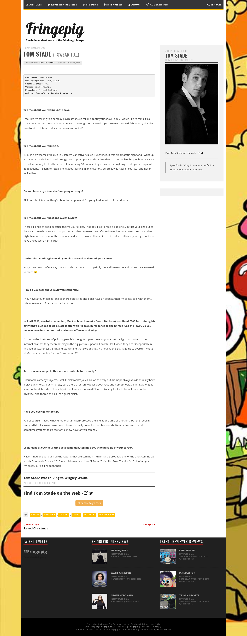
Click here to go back (89, 503)
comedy (35, 514)
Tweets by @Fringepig (34, 557)
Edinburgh (49, 514)
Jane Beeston (187, 572)
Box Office (42, 93)
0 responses (186, 559)
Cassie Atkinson (121, 572)
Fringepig (157, 626)
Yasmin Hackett (189, 595)
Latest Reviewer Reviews (181, 541)
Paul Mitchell (188, 550)
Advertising (157, 4)
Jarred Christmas (35, 528)
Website (67, 93)
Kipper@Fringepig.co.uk (103, 626)
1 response (186, 604)
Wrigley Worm (47, 63)
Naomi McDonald (122, 595)
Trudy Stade (52, 81)
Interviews (113, 4)
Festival (64, 514)
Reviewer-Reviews (62, 4)
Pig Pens (90, 4)
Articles (34, 4)
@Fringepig (132, 626)
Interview (89, 514)
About (134, 4)
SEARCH (214, 4)
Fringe (76, 514)
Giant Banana (164, 629)
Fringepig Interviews (110, 541)
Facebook (56, 93)
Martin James (119, 550)
